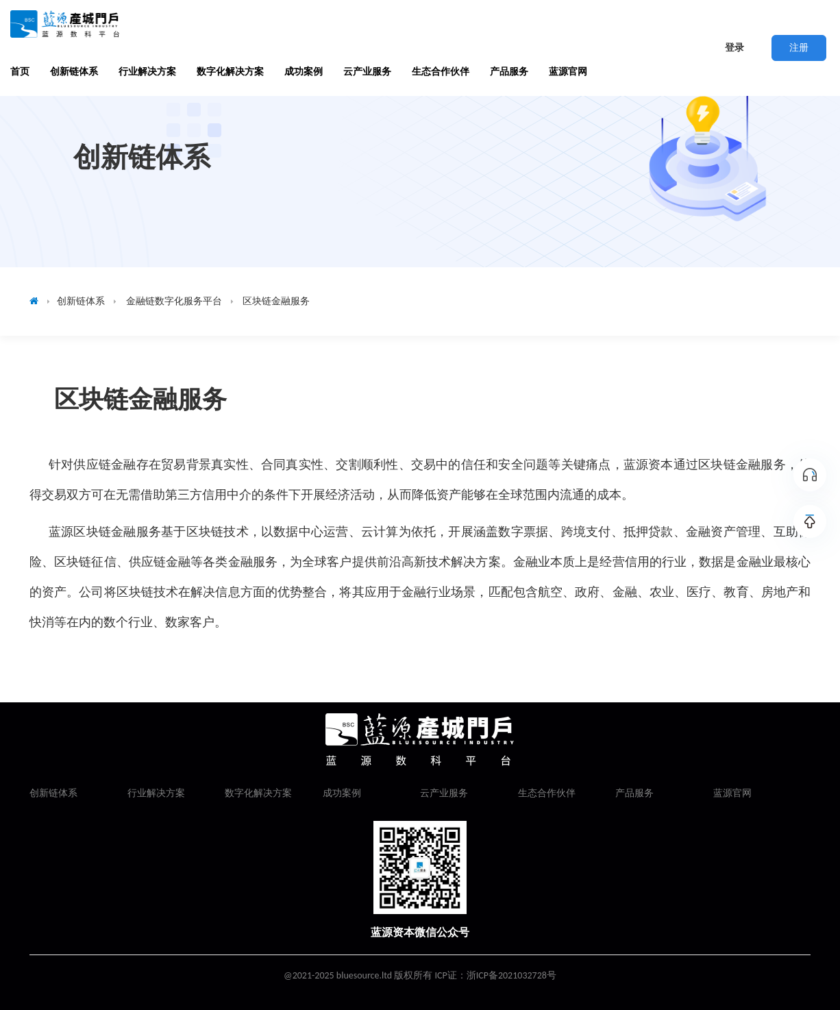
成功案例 (303, 71)
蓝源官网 (568, 71)
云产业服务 (367, 71)
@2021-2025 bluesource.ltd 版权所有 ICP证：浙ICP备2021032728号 (420, 975)
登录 (734, 47)
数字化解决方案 (230, 71)
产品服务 (509, 71)
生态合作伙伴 (440, 71)
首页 (19, 71)
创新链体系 (74, 71)
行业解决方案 (147, 71)
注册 (798, 47)
